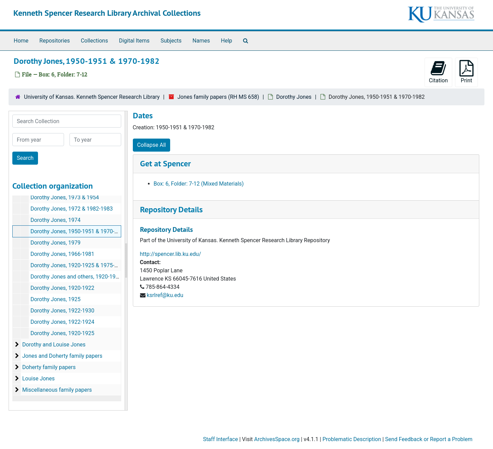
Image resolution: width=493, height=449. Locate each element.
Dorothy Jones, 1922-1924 (62, 322)
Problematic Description (352, 439)
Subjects (171, 40)
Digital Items (134, 40)
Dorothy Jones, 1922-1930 (62, 310)
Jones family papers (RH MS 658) (218, 97)
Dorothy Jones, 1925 (55, 299)
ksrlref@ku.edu (165, 295)
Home (21, 40)
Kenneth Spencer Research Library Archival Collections (107, 13)
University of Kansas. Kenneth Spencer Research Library (92, 97)
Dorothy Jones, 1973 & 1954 (64, 197)
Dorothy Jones (294, 97)
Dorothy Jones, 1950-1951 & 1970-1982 (78, 231)
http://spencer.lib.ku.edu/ (170, 254)
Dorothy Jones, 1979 (55, 242)
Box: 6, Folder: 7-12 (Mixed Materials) (199, 183)
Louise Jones (38, 378)
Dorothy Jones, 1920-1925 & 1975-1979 (78, 265)
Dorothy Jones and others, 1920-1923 (76, 276)
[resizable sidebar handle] (126, 260)
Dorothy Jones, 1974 (55, 220)
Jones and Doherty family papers (62, 356)
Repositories (54, 40)
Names (201, 40)
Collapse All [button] (151, 145)
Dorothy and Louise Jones (54, 344)
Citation (438, 72)
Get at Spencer (165, 163)
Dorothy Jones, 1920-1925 (62, 333)
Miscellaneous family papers (57, 390)
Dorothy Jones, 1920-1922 (62, 288)
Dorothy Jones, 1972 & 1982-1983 (71, 208)
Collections (94, 40)
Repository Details (171, 209)
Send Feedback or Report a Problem (428, 439)
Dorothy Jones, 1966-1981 (62, 254)
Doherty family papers (49, 367)
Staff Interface (220, 439)
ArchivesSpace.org (277, 439)
